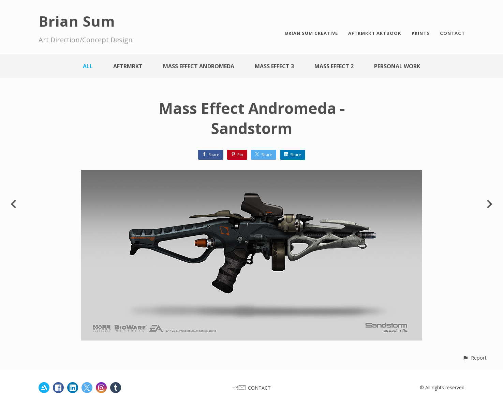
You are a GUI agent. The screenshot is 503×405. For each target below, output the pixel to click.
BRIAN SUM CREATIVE (311, 33)
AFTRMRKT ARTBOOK (374, 33)
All (88, 66)
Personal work (397, 66)
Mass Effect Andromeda (198, 66)
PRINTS (421, 33)
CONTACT (452, 33)
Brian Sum (77, 21)
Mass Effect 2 (334, 66)
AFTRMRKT (128, 66)
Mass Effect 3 (274, 66)
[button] (474, 358)
